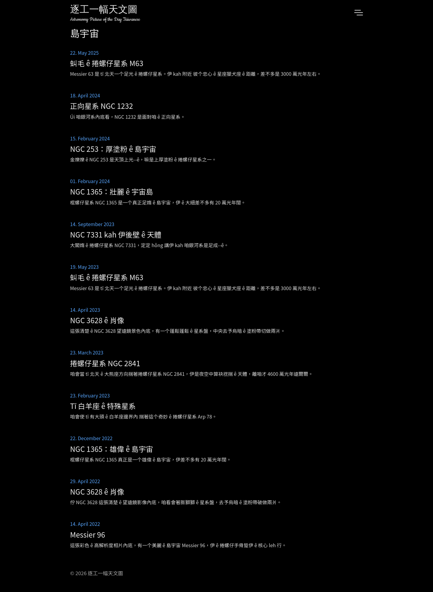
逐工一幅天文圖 (103, 10)
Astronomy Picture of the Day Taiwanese (105, 19)
